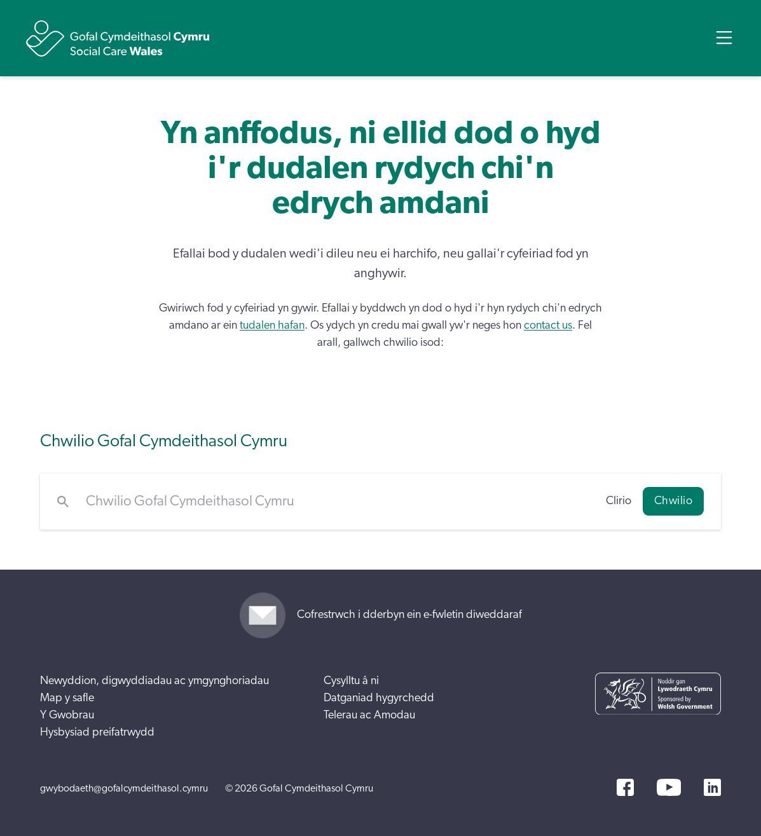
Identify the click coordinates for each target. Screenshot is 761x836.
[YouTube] (669, 787)
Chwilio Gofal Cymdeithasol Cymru (163, 440)
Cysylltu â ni (351, 681)
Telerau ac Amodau (369, 715)
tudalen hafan (272, 325)
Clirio (618, 501)
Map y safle (67, 698)
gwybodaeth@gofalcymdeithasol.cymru (124, 788)
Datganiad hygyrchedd (379, 698)
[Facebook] (625, 787)
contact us (548, 325)
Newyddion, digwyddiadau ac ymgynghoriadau (154, 681)
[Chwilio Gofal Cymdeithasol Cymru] (337, 501)
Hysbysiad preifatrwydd (97, 732)
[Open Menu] (724, 37)
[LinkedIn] (712, 787)
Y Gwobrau (67, 715)
